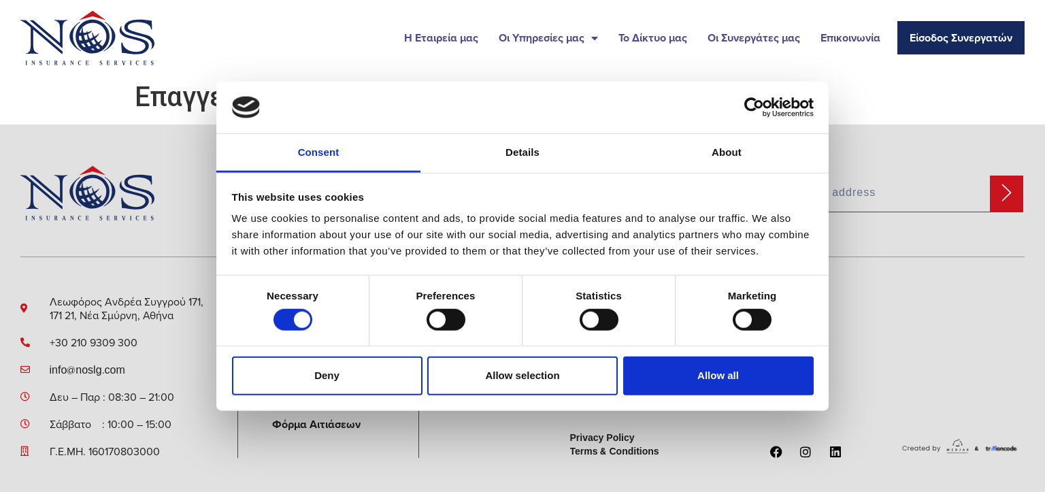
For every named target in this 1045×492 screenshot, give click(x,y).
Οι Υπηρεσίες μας (548, 38)
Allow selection (522, 375)
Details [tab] (522, 152)
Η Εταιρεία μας (441, 38)
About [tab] (727, 152)
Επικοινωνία (850, 38)
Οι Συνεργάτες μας (754, 38)
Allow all (718, 375)
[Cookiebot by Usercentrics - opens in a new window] (754, 107)
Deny (326, 375)
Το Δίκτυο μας (652, 38)
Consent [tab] (318, 152)
